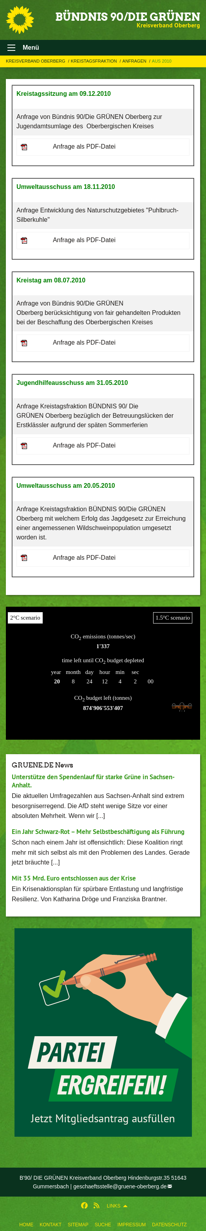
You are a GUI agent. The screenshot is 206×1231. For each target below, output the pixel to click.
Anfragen (135, 61)
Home (26, 1224)
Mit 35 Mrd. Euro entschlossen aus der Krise (74, 878)
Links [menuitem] (114, 1206)
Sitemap (78, 1224)
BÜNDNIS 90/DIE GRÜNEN (127, 16)
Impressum (131, 1224)
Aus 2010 (162, 61)
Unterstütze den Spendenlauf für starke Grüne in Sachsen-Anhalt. (93, 781)
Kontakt (50, 1224)
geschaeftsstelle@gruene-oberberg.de (119, 1186)
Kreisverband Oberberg (36, 61)
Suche (103, 1224)
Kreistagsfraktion (94, 61)
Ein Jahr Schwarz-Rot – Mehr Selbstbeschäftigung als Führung (98, 831)
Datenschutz (169, 1224)
